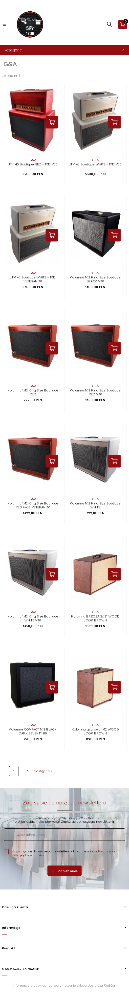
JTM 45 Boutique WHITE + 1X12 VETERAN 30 (33, 279)
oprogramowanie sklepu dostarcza (75, 985)
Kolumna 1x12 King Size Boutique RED (32, 392)
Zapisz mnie (64, 871)
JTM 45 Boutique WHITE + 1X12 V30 (95, 164)
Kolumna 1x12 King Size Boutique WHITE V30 (32, 618)
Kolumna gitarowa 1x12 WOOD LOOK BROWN (95, 731)
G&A (32, 160)
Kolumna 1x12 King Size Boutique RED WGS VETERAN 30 (32, 505)
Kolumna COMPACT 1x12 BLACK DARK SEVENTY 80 (33, 731)
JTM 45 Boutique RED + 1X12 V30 (33, 164)
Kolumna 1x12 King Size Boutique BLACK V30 (95, 279)
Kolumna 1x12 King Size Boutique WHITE (95, 505)
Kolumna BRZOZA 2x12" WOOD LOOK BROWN (95, 618)
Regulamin (106, 851)
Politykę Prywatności (28, 855)
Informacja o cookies (29, 985)
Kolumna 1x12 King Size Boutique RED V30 (95, 392)
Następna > (43, 771)
